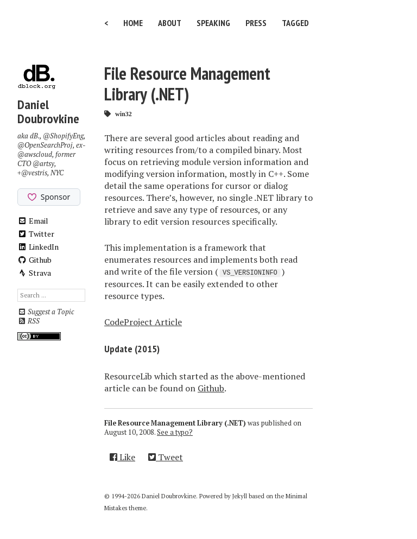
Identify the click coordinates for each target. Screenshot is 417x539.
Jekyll (239, 496)
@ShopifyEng (63, 136)
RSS (28, 321)
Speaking (213, 22)
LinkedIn (38, 247)
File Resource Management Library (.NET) (187, 83)
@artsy (43, 163)
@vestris (34, 172)
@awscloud (34, 154)
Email (32, 220)
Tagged (295, 22)
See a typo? (175, 432)
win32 (123, 113)
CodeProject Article (143, 322)
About (169, 22)
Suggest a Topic (45, 311)
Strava (34, 273)
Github (34, 260)
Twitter (35, 234)
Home (133, 22)
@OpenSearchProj (45, 145)
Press (256, 22)
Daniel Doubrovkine (48, 111)
